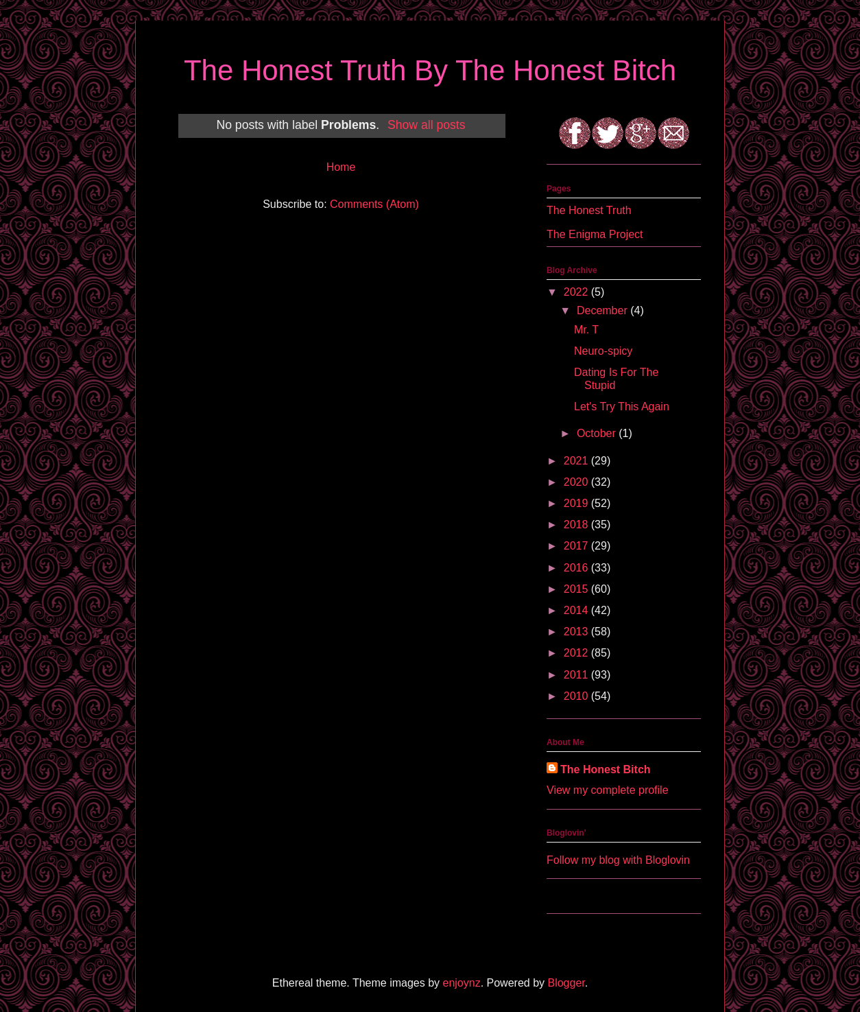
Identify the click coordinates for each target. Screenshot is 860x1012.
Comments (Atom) (374, 204)
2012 (577, 653)
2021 (577, 461)
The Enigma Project (595, 234)
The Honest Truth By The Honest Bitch (430, 70)
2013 (577, 631)
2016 (577, 568)
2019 (577, 503)
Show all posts (426, 125)
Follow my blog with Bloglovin (618, 860)
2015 (577, 589)
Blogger (565, 983)
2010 (577, 696)
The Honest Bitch (605, 769)
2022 (577, 292)
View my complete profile (608, 790)
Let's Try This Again (621, 406)
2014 (577, 610)
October (598, 433)
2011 (577, 675)
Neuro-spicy (603, 351)
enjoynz (462, 983)
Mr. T (586, 330)
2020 (577, 482)
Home (341, 167)
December (603, 310)
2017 (577, 546)
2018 (577, 524)
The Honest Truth (589, 210)
